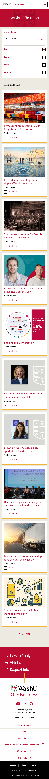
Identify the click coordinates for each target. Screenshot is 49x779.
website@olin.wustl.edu (24, 717)
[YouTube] (18, 704)
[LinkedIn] (25, 704)
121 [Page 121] (28, 634)
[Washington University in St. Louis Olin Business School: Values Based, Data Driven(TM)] (24, 696)
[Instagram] (31, 704)
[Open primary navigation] (45, 4)
